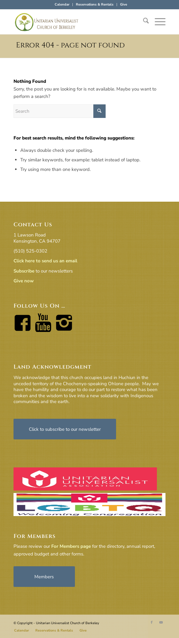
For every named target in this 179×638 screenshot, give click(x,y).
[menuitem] (62, 4)
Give (123, 4)
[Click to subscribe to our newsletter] (65, 429)
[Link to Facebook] (151, 622)
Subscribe (24, 271)
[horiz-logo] (74, 22)
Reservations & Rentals (95, 4)
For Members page (71, 546)
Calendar (62, 4)
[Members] (44, 576)
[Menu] (157, 22)
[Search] (143, 22)
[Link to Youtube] (160, 622)
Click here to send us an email (45, 261)
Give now (24, 281)
